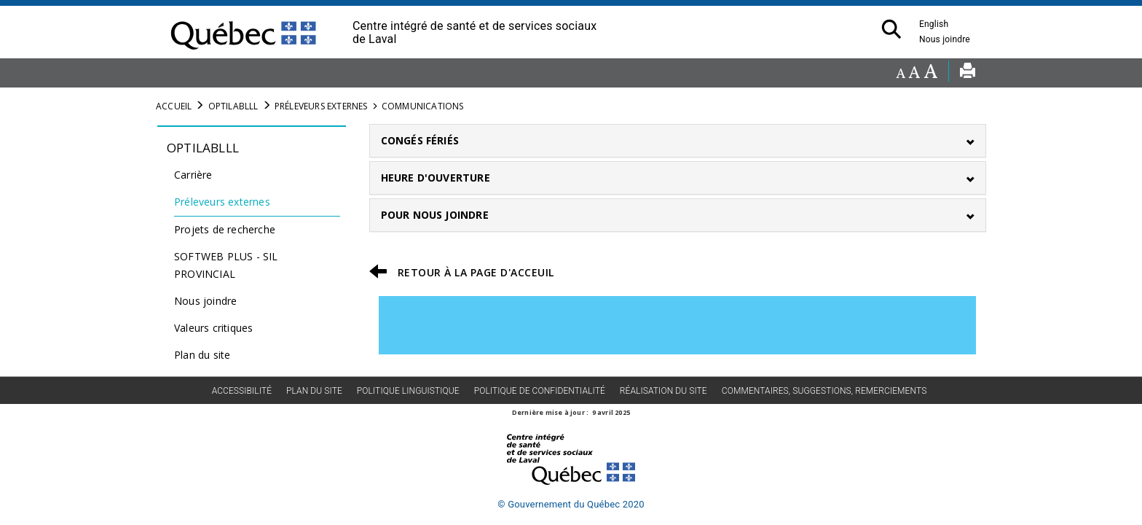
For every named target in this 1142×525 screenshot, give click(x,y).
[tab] (678, 141)
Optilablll (233, 106)
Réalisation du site (663, 391)
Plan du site (202, 355)
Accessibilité (242, 391)
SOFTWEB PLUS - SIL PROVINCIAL (226, 265)
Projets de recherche (224, 229)
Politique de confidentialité (539, 391)
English (933, 24)
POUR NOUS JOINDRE (435, 215)
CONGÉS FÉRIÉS (420, 140)
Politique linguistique (408, 391)
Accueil (174, 106)
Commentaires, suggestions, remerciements (824, 391)
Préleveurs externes (321, 106)
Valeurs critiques (213, 328)
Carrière (193, 175)
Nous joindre (948, 39)
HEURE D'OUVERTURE (435, 177)
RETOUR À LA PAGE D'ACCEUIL (476, 272)
